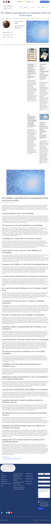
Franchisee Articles (29, 473)
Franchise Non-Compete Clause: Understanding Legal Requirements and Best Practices (44, 71)
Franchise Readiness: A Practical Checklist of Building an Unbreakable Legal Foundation (31, 70)
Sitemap (48, 520)
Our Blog (38, 7)
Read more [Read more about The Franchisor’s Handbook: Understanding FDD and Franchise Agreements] (30, 153)
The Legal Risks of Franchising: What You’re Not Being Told (12, 459)
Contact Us (43, 7)
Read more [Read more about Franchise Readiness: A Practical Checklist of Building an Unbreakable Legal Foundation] (34, 100)
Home (21, 7)
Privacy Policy (36, 520)
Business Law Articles (30, 478)
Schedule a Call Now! (45, 1)
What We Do (27, 7)
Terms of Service (43, 520)
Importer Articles (29, 481)
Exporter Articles (29, 483)
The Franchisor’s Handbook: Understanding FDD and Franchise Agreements (32, 120)
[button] (25, 1)
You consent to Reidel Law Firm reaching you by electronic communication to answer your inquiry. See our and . (44, 504)
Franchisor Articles (9, 37)
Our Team (33, 7)
